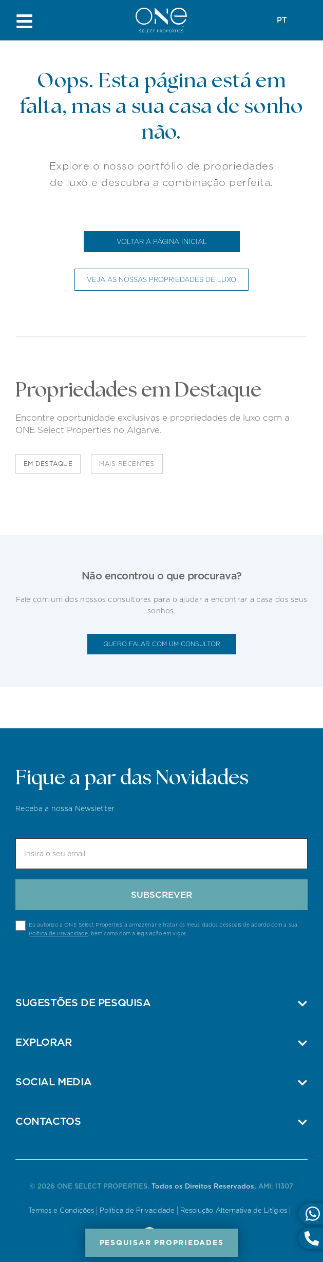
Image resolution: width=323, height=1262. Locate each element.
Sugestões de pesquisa (83, 1002)
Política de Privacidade (58, 933)
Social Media (53, 1082)
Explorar (43, 1042)
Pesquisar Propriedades (162, 1242)
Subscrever (161, 895)
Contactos (48, 1121)
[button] (161, 1002)
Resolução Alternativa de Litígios (233, 1210)
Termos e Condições (61, 1210)
